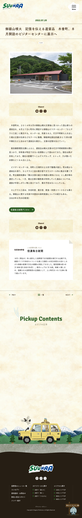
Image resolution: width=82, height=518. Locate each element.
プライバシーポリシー (41, 507)
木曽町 (41, 43)
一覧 (41, 295)
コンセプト (15, 489)
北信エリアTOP (60, 490)
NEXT (69, 295)
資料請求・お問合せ (18, 493)
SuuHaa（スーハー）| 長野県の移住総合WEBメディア (13, 6)
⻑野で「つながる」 (40, 496)
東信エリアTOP (60, 496)
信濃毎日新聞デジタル (20, 209)
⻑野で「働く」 (38, 493)
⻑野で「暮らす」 (39, 490)
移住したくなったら (71, 505)
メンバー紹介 (15, 500)
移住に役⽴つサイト (18, 497)
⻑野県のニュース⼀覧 (19, 486)
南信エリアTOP (60, 499)
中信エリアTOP (60, 493)
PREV (12, 295)
